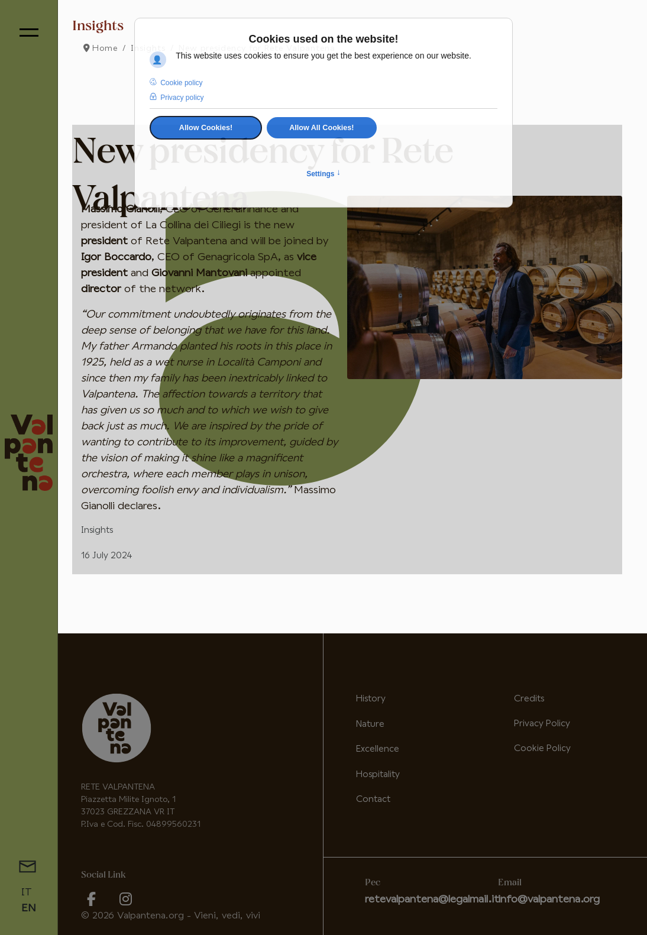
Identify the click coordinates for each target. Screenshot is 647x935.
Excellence (377, 749)
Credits (529, 698)
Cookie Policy (542, 748)
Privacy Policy (542, 723)
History (371, 698)
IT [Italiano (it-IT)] (26, 892)
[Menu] (29, 32)
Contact (373, 799)
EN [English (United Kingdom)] (28, 908)
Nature (370, 724)
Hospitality (378, 774)
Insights (97, 530)
